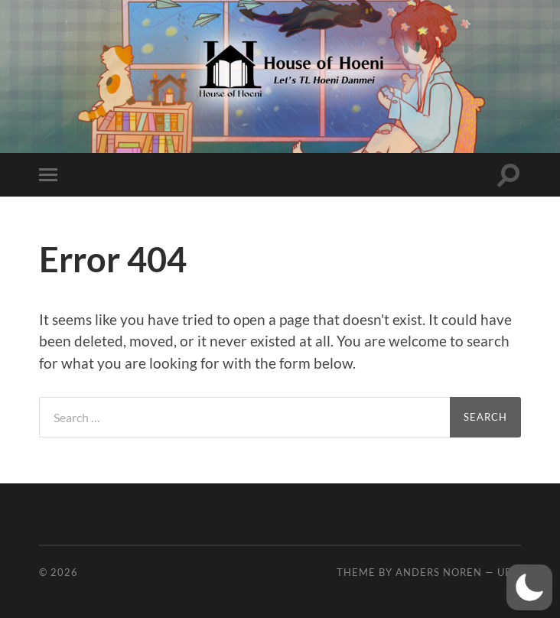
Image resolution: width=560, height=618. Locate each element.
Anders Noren (439, 572)
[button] (529, 587)
